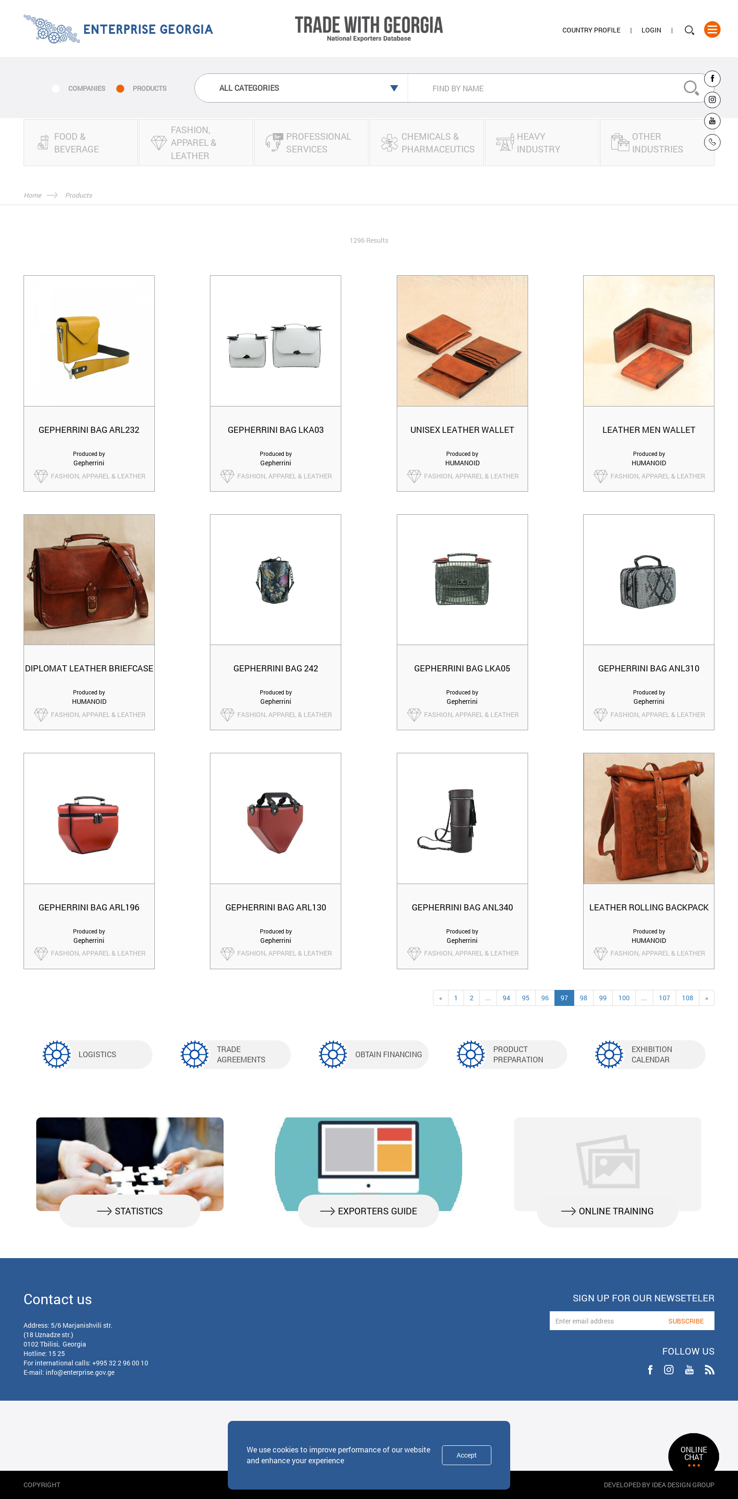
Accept (467, 1455)
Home (32, 195)
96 (545, 997)
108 (687, 997)
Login (651, 29)
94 (506, 997)
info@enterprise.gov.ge (80, 1372)
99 (603, 997)
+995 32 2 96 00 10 (120, 1362)
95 (525, 997)
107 (664, 997)
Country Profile (591, 29)
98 (583, 997)
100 (624, 997)
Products (78, 195)
